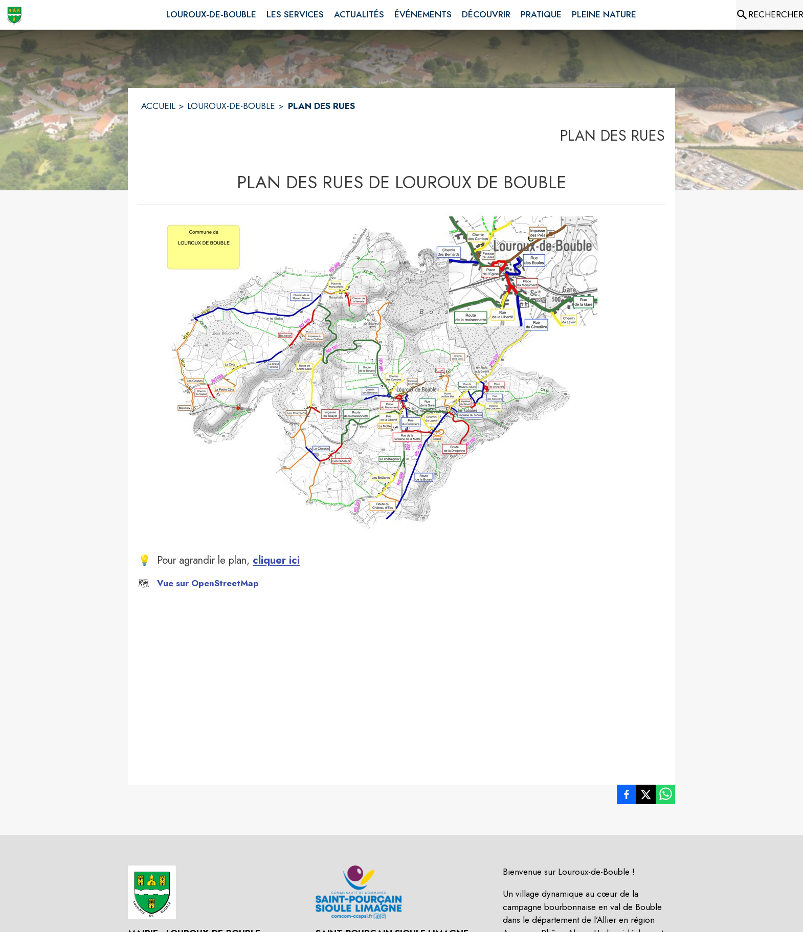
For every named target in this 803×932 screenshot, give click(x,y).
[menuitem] (211, 13)
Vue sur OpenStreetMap (208, 583)
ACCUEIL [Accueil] (158, 106)
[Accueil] (14, 15)
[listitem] (626, 796)
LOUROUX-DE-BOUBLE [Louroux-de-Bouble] (231, 106)
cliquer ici (276, 560)
